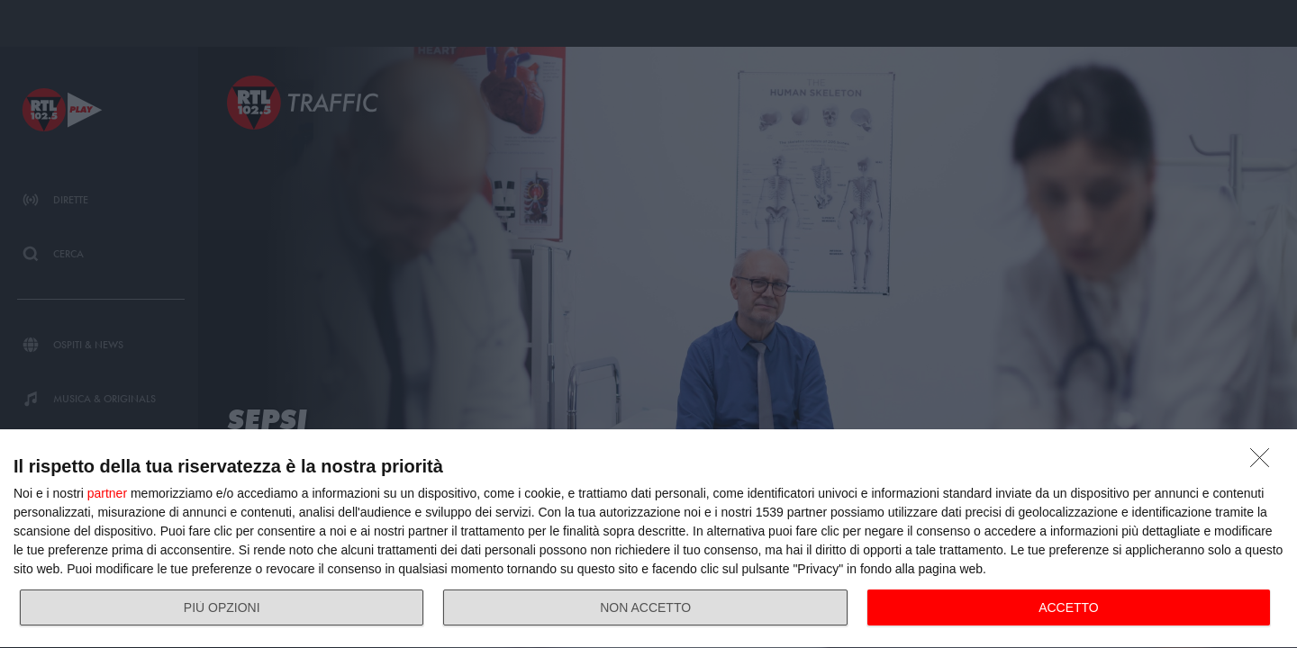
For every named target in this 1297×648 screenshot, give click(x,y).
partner (107, 493)
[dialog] (648, 539)
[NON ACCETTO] (1264, 462)
